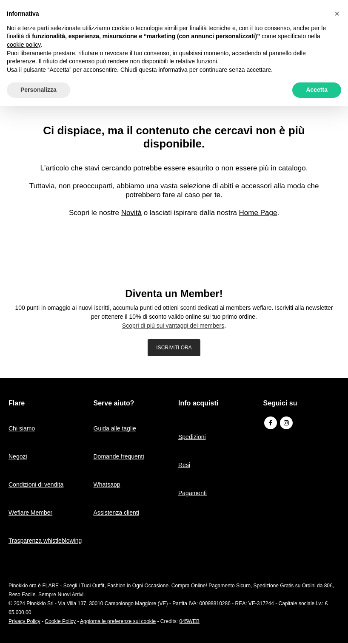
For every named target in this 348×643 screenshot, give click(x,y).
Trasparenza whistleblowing (45, 540)
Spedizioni (192, 436)
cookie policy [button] (23, 44)
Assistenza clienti (116, 512)
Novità (131, 213)
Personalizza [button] (38, 89)
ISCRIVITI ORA (173, 348)
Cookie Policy (60, 621)
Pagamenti (192, 493)
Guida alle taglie (115, 428)
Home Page (258, 213)
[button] (337, 13)
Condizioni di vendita (36, 484)
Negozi (18, 456)
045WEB (190, 621)
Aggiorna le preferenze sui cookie (118, 621)
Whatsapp (107, 484)
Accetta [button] (317, 89)
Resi (184, 465)
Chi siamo (22, 428)
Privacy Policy (24, 621)
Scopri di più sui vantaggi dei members (173, 325)
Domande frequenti (119, 456)
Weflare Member (30, 512)
